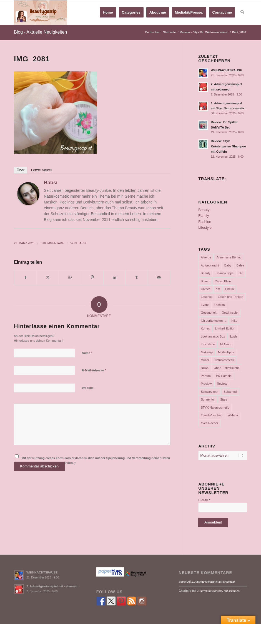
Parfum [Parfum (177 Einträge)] (205, 376)
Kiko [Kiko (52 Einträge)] (234, 320)
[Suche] (242, 12)
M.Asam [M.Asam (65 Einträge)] (225, 344)
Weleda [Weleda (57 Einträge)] (233, 415)
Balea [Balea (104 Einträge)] (240, 265)
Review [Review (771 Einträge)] (222, 383)
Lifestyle (205, 227)
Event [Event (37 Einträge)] (205, 304)
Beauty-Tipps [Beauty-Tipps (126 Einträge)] (224, 273)
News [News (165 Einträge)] (205, 367)
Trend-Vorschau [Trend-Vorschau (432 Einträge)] (211, 415)
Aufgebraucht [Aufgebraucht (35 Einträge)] (210, 265)
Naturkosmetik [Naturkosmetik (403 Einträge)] (224, 360)
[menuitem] (108, 12)
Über (20, 170)
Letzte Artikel (41, 170)
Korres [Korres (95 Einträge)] (205, 328)
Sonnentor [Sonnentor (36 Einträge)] (208, 399)
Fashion (204, 222)
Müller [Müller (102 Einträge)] (205, 360)
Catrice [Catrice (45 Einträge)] (205, 289)
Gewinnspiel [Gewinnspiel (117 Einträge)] (230, 312)
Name (87, 353)
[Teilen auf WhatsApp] (70, 277)
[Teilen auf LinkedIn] (115, 277)
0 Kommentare (52, 243)
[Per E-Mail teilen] (159, 277)
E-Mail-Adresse (94, 370)
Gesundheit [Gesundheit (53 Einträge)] (208, 312)
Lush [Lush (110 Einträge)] (233, 336)
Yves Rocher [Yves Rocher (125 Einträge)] (209, 423)
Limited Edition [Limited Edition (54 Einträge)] (225, 328)
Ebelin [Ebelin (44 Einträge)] (229, 289)
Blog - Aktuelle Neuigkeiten (40, 32)
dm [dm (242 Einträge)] (218, 289)
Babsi (50, 182)
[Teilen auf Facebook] (25, 277)
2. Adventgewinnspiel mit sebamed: (52, 586)
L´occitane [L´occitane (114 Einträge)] (208, 344)
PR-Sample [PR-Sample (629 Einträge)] (224, 376)
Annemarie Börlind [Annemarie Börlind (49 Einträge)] (229, 257)
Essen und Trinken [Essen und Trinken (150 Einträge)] (230, 296)
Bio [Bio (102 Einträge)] (241, 273)
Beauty (203, 210)
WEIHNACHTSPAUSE (226, 70)
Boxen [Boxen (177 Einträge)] (205, 281)
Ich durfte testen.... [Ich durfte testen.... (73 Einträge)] (213, 320)
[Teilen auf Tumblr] (137, 277)
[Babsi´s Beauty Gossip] (40, 12)
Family (203, 215)
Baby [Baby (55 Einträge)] (227, 265)
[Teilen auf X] (48, 277)
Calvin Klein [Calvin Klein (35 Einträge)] (223, 281)
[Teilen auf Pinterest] (92, 277)
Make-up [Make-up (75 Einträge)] (207, 352)
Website (88, 387)
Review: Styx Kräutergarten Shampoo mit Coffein (228, 146)
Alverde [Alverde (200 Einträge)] (206, 257)
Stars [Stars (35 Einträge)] (223, 399)
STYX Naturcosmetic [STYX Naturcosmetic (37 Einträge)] (215, 407)
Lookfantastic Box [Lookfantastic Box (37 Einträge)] (213, 336)
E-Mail (204, 500)
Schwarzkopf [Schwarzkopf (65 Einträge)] (209, 391)
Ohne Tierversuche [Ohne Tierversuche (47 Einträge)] (227, 367)
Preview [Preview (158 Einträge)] (206, 383)
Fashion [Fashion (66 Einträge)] (219, 304)
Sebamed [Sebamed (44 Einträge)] (230, 391)
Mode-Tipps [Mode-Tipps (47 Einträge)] (226, 352)
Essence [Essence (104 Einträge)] (206, 296)
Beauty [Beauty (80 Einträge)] (205, 273)
